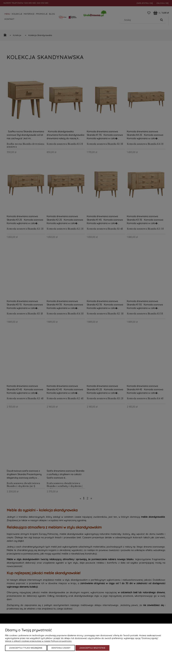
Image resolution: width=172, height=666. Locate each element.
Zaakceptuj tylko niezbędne (25, 648)
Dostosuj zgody (61, 648)
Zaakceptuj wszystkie (92, 648)
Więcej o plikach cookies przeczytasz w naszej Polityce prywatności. (38, 641)
